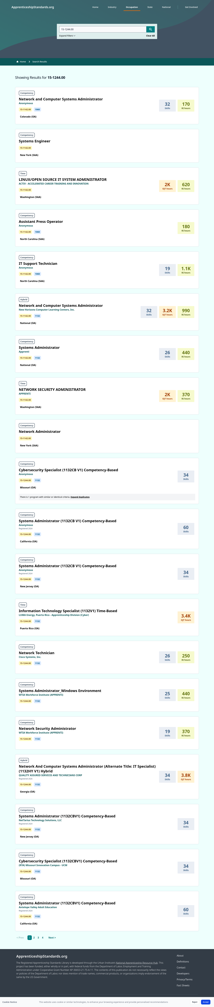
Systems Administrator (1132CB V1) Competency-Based (67, 520)
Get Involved (191, 7)
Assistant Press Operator (41, 221)
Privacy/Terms (184, 979)
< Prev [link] (20, 937)
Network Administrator (40, 431)
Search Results (39, 61)
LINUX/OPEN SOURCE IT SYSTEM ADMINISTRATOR (63, 179)
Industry (112, 7)
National (166, 7)
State (150, 7)
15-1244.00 (25, 480)
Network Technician (36, 652)
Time (22, 173)
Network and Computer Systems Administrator (61, 99)
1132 (37, 315)
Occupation (132, 7)
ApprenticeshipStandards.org (41, 956)
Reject (194, 1002)
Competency (26, 93)
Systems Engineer (34, 141)
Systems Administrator (39, 347)
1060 (37, 109)
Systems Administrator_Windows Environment (60, 690)
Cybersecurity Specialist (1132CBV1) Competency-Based (68, 861)
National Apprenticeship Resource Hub (137, 962)
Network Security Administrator (47, 728)
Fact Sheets (183, 985)
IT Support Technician (38, 263)
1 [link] (29, 937)
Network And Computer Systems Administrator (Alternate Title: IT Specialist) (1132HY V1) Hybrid (87, 768)
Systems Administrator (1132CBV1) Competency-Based (67, 816)
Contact (181, 967)
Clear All (150, 35)
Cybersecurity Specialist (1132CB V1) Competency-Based (68, 469)
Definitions (183, 961)
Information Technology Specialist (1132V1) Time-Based (68, 610)
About (180, 955)
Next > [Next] (52, 937)
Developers (183, 973)
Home (95, 7)
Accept (206, 1002)
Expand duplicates (80, 497)
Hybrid (23, 299)
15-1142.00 (25, 109)
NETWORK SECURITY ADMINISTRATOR (52, 389)
